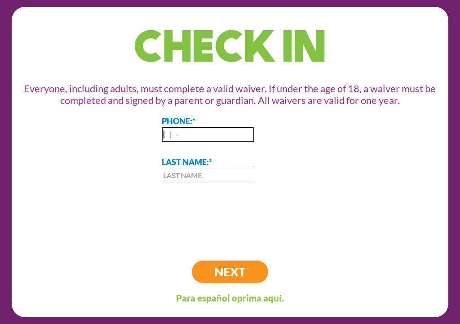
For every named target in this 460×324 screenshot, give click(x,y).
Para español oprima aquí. (230, 297)
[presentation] (230, 214)
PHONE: (208, 129)
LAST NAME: (208, 170)
